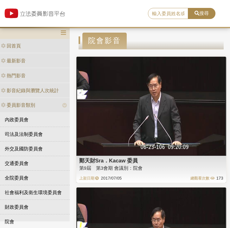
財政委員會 (17, 207)
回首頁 (11, 45)
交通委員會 (17, 163)
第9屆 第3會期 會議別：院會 (111, 168)
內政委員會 (17, 119)
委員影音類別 (18, 105)
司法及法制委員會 (24, 134)
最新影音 (13, 60)
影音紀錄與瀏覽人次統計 (30, 90)
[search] (168, 13)
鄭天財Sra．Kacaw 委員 (108, 160)
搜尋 (202, 13)
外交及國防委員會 (24, 148)
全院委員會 (17, 177)
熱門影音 (13, 75)
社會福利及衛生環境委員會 (33, 192)
